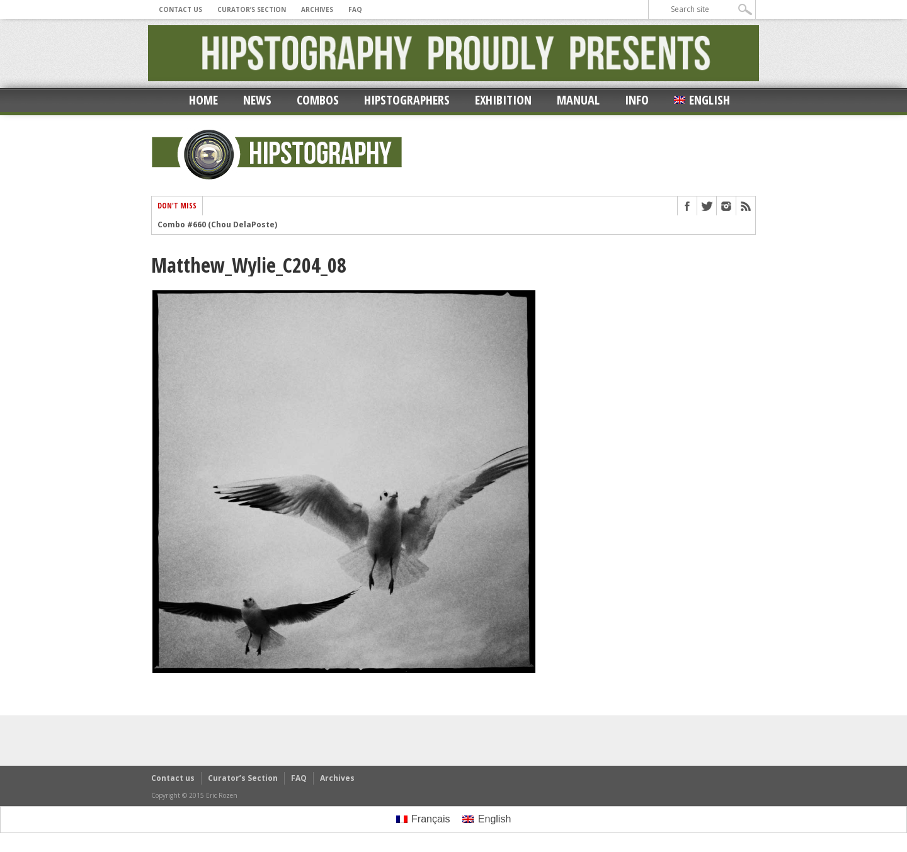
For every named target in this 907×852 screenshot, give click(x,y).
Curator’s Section (251, 9)
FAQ (355, 9)
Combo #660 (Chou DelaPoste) (217, 225)
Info (637, 99)
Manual (578, 99)
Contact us (180, 9)
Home (203, 99)
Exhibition (503, 99)
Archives (317, 9)
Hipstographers (407, 99)
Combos (318, 99)
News (257, 99)
